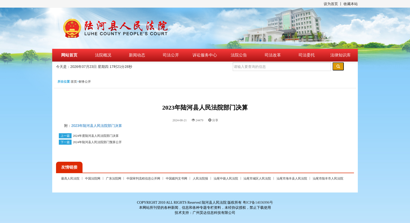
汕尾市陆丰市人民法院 (328, 178)
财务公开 (85, 81)
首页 (74, 81)
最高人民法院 (70, 178)
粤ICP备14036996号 (258, 202)
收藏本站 (351, 4)
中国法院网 (92, 178)
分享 (213, 120)
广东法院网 (113, 178)
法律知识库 (340, 55)
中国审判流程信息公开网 (143, 178)
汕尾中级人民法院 (226, 178)
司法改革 (273, 55)
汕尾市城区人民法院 (257, 178)
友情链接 (69, 167)
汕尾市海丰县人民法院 (292, 178)
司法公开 (171, 55)
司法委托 (306, 55)
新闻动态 (137, 55)
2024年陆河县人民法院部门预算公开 (97, 142)
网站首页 (69, 55)
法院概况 (103, 55)
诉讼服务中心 (205, 55)
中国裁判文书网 (176, 178)
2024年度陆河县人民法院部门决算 (96, 136)
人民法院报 (200, 178)
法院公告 (239, 55)
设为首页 (331, 4)
